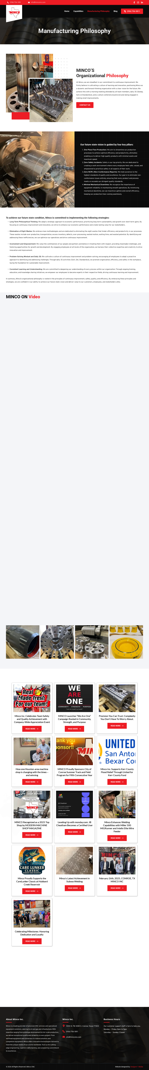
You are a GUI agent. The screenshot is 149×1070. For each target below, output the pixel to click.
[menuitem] (67, 11)
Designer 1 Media (137, 1067)
